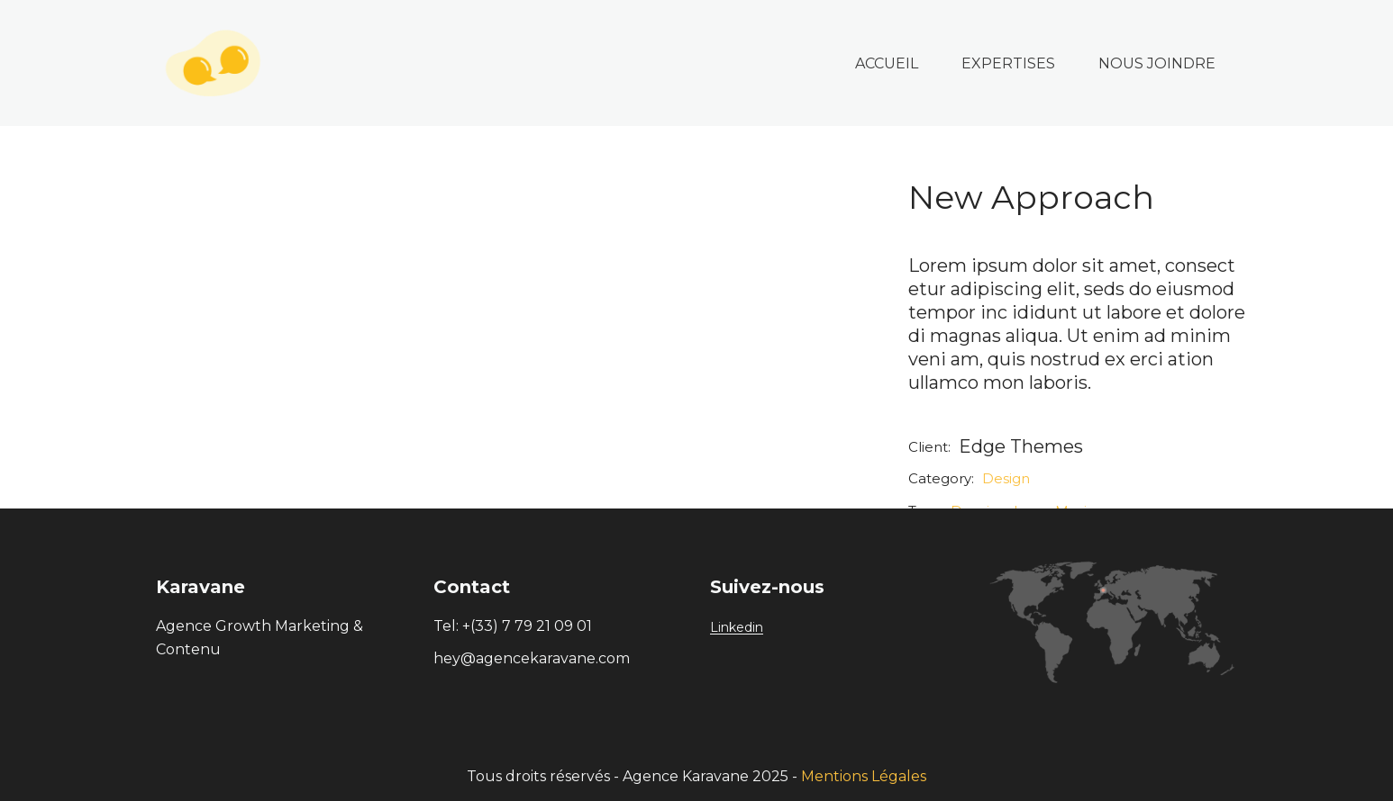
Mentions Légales (863, 776)
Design (1006, 478)
